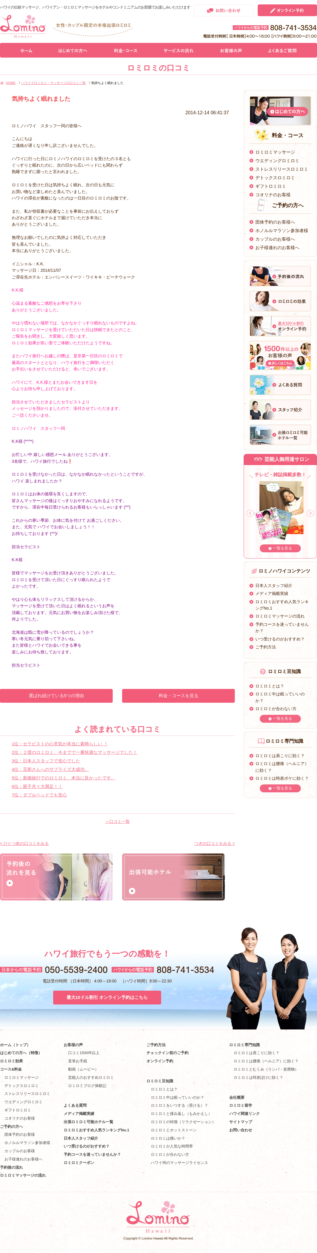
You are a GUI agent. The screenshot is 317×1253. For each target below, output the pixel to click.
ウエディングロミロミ (277, 160)
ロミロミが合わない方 (275, 708)
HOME (11, 83)
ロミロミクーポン (79, 1162)
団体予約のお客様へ (275, 221)
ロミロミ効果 (11, 1061)
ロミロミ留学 (240, 1105)
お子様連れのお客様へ (277, 247)
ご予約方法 (265, 647)
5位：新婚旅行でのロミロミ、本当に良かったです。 (63, 777)
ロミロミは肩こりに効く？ (280, 755)
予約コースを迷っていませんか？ (92, 1154)
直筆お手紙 (77, 1061)
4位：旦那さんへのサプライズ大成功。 (50, 769)
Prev (250, 513)
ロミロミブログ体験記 (87, 1085)
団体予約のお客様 (19, 1134)
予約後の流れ (11, 1167)
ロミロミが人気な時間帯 (172, 1146)
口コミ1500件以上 (84, 1053)
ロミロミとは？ (269, 686)
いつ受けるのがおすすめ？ (280, 639)
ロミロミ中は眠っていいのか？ (177, 1097)
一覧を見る (282, 548)
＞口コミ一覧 (117, 821)
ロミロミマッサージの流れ (280, 616)
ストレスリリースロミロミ (281, 169)
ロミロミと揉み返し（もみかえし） (181, 1113)
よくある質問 (75, 1105)
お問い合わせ (240, 1130)
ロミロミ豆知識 (159, 1081)
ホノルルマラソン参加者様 (281, 230)
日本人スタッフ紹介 (273, 585)
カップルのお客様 (19, 1151)
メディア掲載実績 (271, 593)
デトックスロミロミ (275, 177)
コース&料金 (11, 1069)
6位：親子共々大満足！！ (37, 786)
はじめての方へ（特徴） (21, 1053)
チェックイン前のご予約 (167, 1053)
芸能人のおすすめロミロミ (91, 1077)
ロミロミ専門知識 (244, 1045)
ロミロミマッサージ (275, 152)
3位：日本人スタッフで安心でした (46, 760)
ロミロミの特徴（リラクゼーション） (183, 1122)
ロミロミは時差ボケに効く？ (282, 778)
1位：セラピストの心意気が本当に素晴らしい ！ (60, 743)
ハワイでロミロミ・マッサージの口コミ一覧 (53, 83)
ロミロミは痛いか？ (168, 1138)
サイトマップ (240, 1122)
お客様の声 (73, 1045)
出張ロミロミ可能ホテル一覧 (88, 1122)
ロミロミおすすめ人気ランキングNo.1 (98, 1130)
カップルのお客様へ (275, 238)
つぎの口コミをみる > (214, 843)
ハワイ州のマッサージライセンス (179, 1162)
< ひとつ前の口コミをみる (24, 843)
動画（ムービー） (83, 1069)
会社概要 (237, 1097)
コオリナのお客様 (273, 194)
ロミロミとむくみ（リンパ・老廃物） (266, 1069)
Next (310, 513)
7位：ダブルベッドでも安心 (39, 794)
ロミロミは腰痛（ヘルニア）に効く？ (266, 1061)
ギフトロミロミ (270, 186)
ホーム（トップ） (15, 1045)
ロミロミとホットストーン (174, 1130)
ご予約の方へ (11, 1126)
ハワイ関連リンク (244, 1113)
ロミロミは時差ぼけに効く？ (258, 1077)
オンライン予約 (159, 1061)
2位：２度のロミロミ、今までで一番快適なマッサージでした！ (74, 752)
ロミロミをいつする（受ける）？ (179, 1105)
